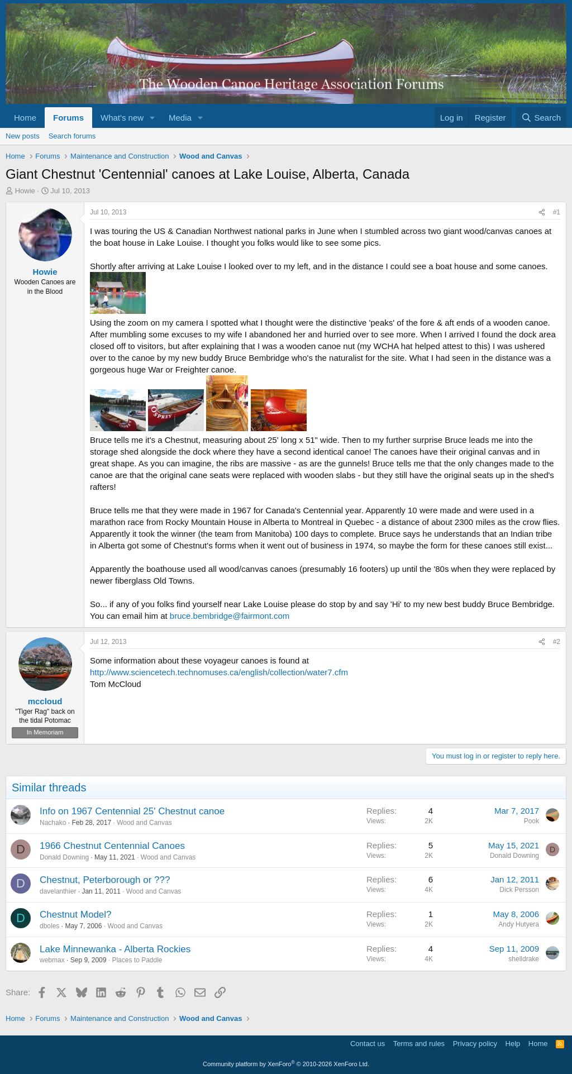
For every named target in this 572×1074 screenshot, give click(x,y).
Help (513, 1043)
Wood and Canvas (144, 823)
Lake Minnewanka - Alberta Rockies (115, 949)
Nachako (53, 823)
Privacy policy (475, 1043)
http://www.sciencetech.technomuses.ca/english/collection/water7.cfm (219, 672)
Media (180, 117)
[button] (152, 117)
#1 (556, 212)
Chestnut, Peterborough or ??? (105, 880)
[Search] (541, 117)
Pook (531, 821)
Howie (25, 191)
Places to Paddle (137, 960)
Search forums (72, 136)
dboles (49, 926)
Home (25, 117)
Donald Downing (64, 857)
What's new (122, 117)
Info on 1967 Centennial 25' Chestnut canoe (132, 811)
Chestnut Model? (76, 914)
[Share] (542, 212)
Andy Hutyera (518, 924)
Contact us (367, 1043)
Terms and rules (419, 1043)
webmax (52, 960)
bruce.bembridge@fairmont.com (229, 615)
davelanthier (58, 891)
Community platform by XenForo (286, 1064)
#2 (556, 642)
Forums (68, 117)
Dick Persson (519, 890)
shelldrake (523, 959)
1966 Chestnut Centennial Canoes (112, 846)
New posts (23, 136)
